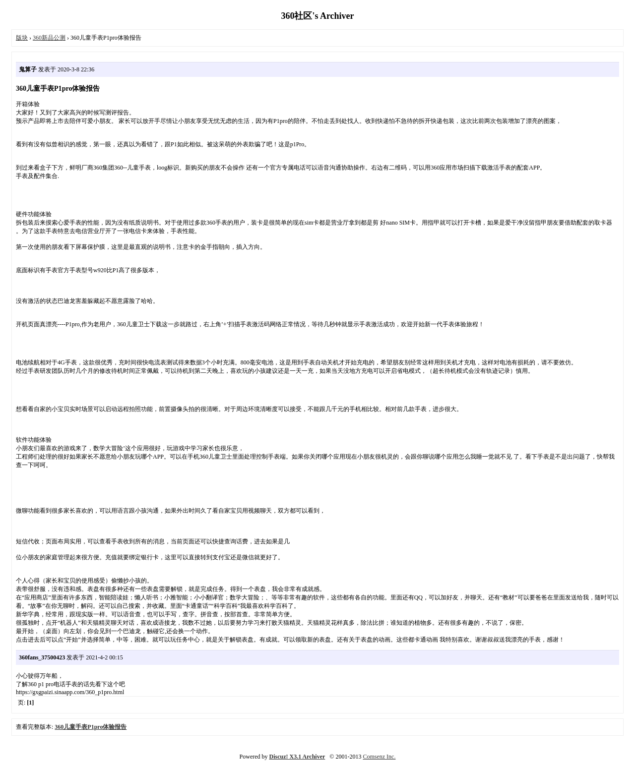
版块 (22, 37)
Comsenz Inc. (379, 756)
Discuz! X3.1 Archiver (297, 756)
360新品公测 (49, 37)
